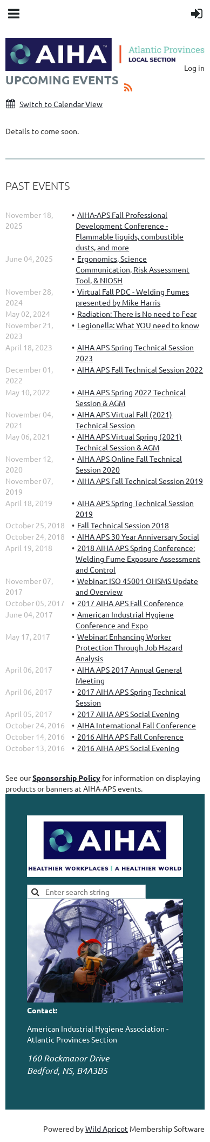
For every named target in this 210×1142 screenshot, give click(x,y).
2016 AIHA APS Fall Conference (130, 736)
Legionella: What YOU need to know (138, 325)
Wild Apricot (106, 1128)
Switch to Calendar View (61, 104)
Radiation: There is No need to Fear (137, 313)
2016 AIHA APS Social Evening (128, 748)
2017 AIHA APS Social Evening (128, 714)
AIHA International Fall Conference (136, 725)
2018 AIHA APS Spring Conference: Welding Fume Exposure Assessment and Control (138, 558)
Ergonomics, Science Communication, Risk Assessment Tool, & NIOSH (132, 269)
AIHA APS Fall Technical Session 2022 (140, 369)
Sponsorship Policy (66, 777)
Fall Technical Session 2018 (123, 525)
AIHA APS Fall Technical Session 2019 (140, 481)
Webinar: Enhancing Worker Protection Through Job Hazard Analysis (129, 647)
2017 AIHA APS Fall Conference (130, 603)
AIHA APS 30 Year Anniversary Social (138, 536)
